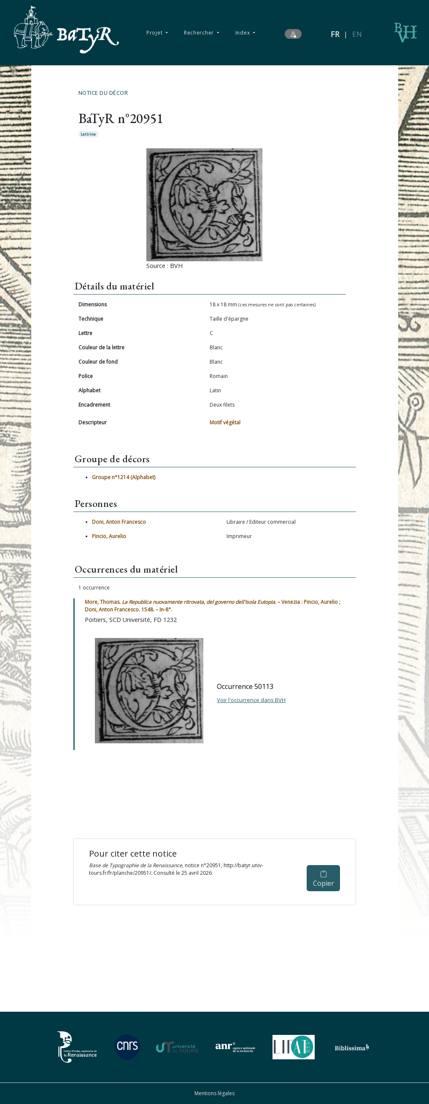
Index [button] (243, 32)
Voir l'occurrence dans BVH (251, 700)
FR (335, 34)
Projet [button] (155, 32)
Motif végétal (225, 422)
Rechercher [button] (200, 32)
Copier (323, 879)
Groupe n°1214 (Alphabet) (123, 477)
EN (357, 34)
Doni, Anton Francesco (119, 521)
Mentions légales (214, 1093)
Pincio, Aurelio (109, 536)
